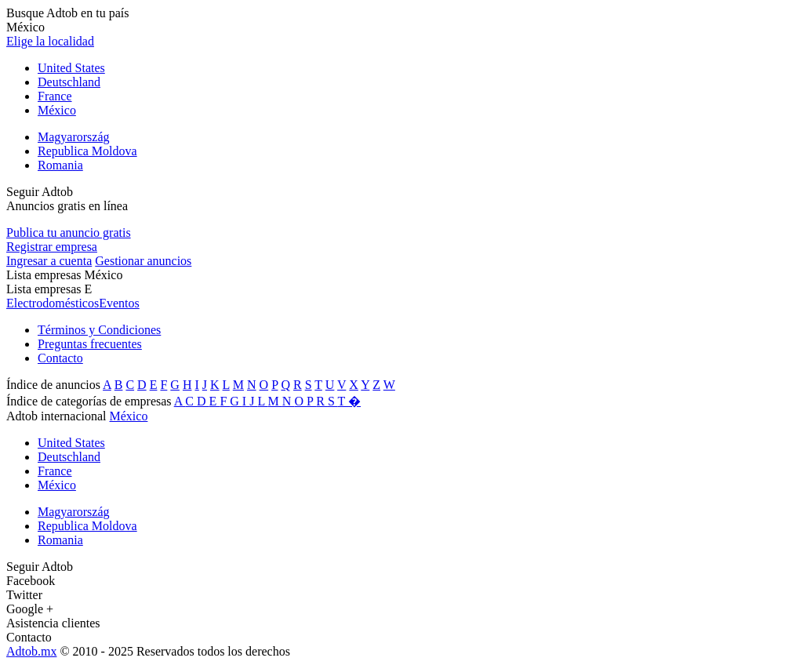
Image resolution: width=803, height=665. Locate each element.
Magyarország (74, 137)
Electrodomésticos (52, 303)
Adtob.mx (31, 651)
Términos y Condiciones (99, 329)
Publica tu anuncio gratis (68, 232)
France (55, 96)
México (57, 110)
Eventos (119, 303)
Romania (60, 165)
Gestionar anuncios (143, 260)
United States (71, 67)
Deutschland (69, 82)
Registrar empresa (51, 246)
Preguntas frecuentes (90, 344)
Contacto (60, 358)
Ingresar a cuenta (49, 260)
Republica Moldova (87, 151)
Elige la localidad (50, 41)
